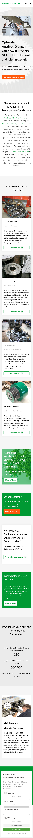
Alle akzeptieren (16, 829)
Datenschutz (22, 833)
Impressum (15, 833)
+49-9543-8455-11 (11, 511)
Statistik (10, 801)
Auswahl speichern (16, 825)
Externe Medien (13, 809)
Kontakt (9, 833)
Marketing (11, 818)
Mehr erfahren (10, 480)
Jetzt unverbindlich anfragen (14, 77)
